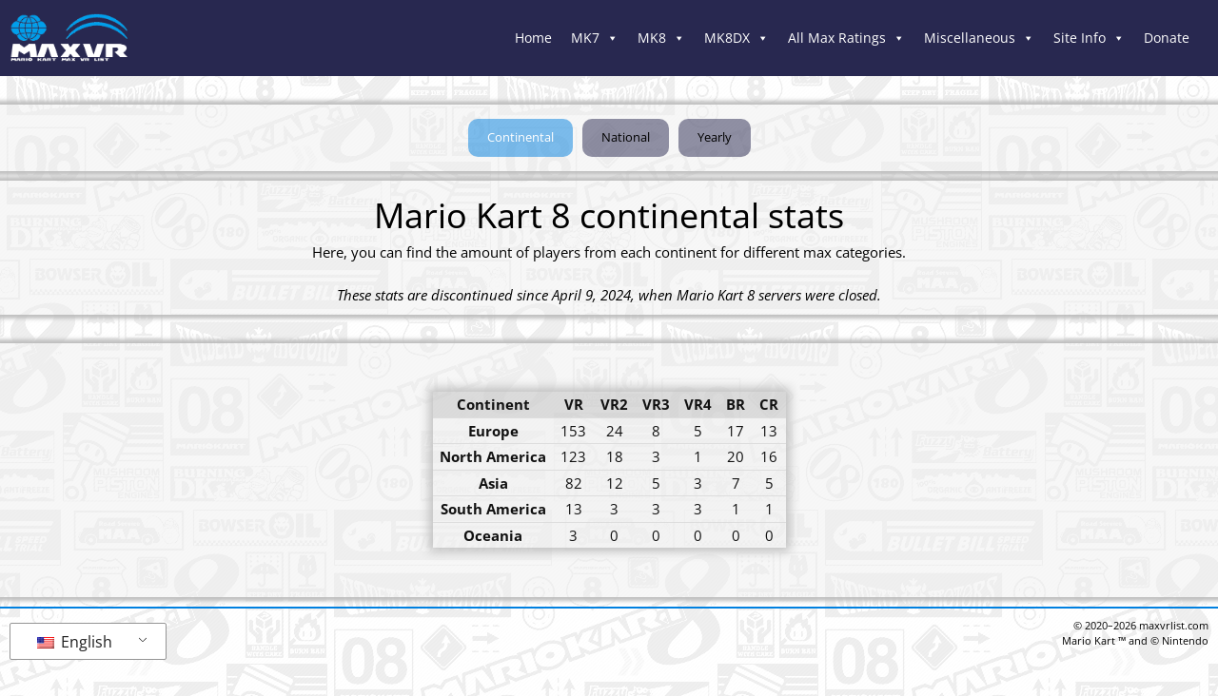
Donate (1166, 38)
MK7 (595, 38)
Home (533, 38)
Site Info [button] (1089, 38)
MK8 (661, 38)
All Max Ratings (846, 38)
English (74, 641)
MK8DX (736, 38)
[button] (520, 138)
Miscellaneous (979, 38)
